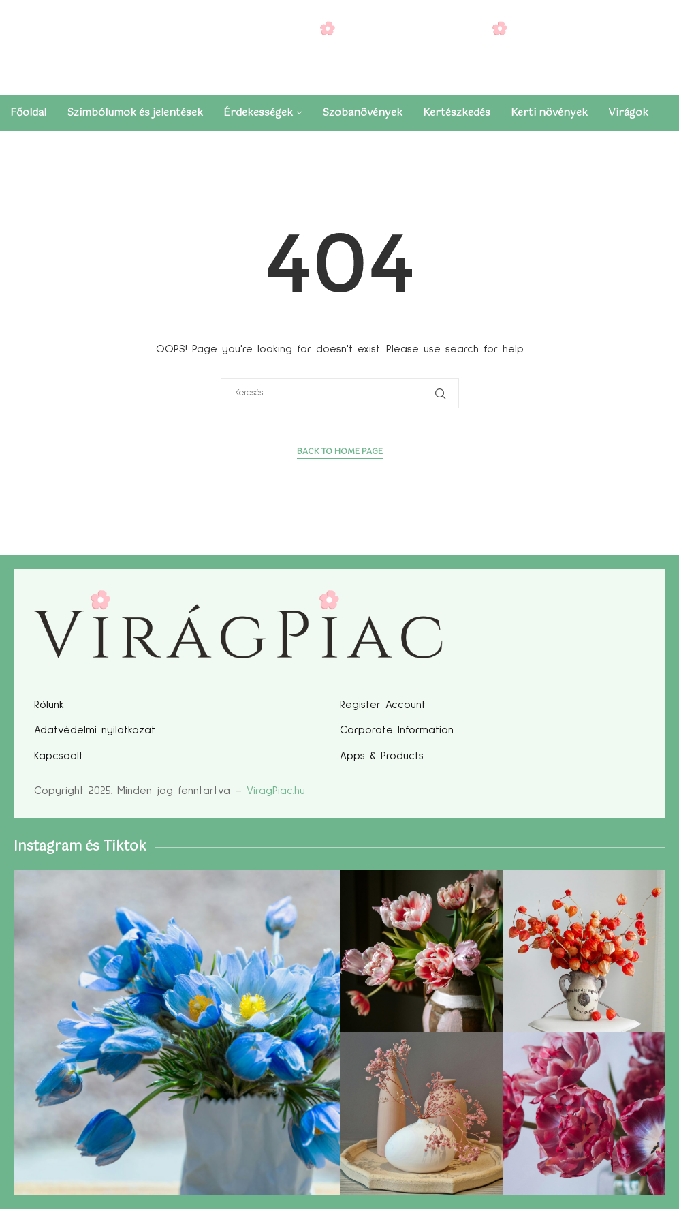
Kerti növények (549, 112)
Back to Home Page (340, 452)
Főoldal (28, 112)
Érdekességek (258, 112)
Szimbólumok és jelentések (135, 112)
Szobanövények (362, 112)
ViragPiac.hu (276, 790)
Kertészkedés (456, 112)
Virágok (628, 112)
